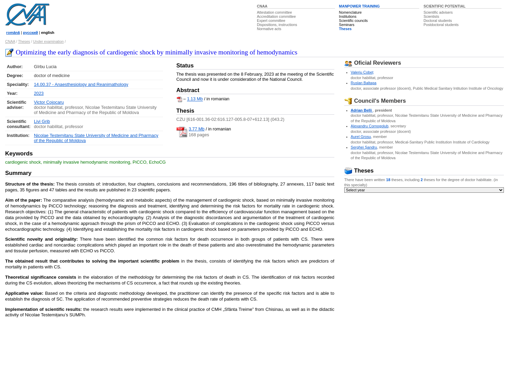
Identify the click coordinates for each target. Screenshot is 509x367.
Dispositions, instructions (277, 25)
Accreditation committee (276, 16)
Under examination (48, 41)
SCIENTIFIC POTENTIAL (444, 6)
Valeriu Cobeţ (362, 72)
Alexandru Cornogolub (369, 126)
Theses (345, 29)
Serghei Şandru (364, 147)
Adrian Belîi (362, 110)
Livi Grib (42, 121)
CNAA (262, 6)
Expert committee (271, 20)
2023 (39, 93)
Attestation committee (274, 12)
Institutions (348, 16)
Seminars (347, 25)
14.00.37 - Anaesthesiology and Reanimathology (81, 84)
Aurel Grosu (361, 137)
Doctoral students (437, 20)
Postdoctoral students (440, 25)
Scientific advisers (437, 12)
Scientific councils (353, 20)
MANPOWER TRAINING (359, 6)
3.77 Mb (196, 128)
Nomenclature (350, 12)
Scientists (431, 16)
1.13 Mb (195, 99)
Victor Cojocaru (49, 102)
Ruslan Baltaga (363, 83)
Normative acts (269, 29)
